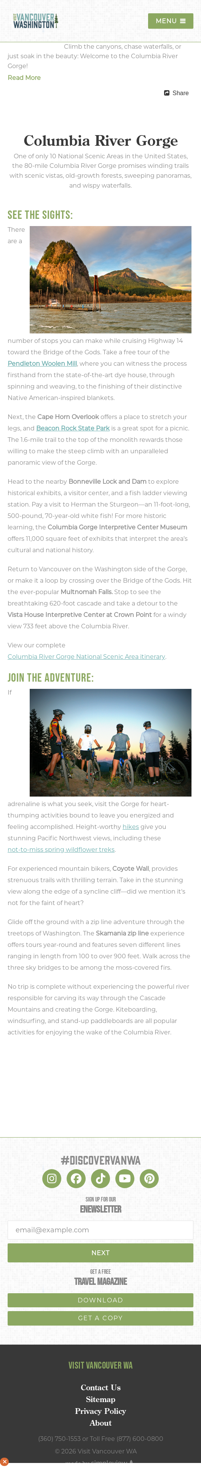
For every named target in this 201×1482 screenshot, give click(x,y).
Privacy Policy (100, 1411)
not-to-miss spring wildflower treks (61, 849)
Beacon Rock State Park (73, 428)
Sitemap (100, 1399)
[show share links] (176, 93)
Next (100, 1253)
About (101, 1423)
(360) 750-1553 (59, 1438)
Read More (24, 77)
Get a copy (100, 1318)
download (101, 1300)
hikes (131, 826)
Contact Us (101, 1387)
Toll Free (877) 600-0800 (126, 1438)
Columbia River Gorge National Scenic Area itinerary (86, 656)
